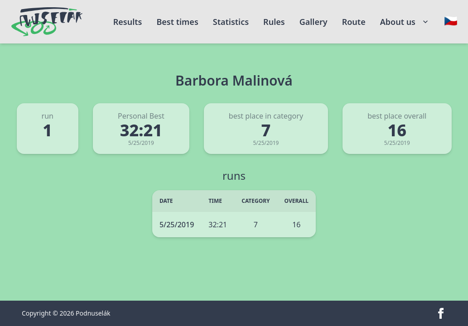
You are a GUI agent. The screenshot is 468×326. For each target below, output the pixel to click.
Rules (274, 21)
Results (127, 21)
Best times (177, 21)
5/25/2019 (176, 225)
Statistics (231, 21)
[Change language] (450, 21)
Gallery (313, 21)
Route (354, 21)
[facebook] (440, 313)
